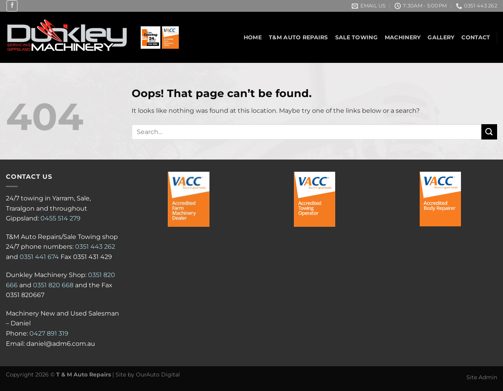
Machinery (403, 37)
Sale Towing (356, 37)
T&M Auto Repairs (298, 37)
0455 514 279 (60, 218)
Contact (475, 37)
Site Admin (481, 377)
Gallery (441, 37)
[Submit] (489, 132)
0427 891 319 (48, 333)
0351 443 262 (95, 246)
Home (253, 37)
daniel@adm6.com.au (60, 343)
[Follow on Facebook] (12, 5)
